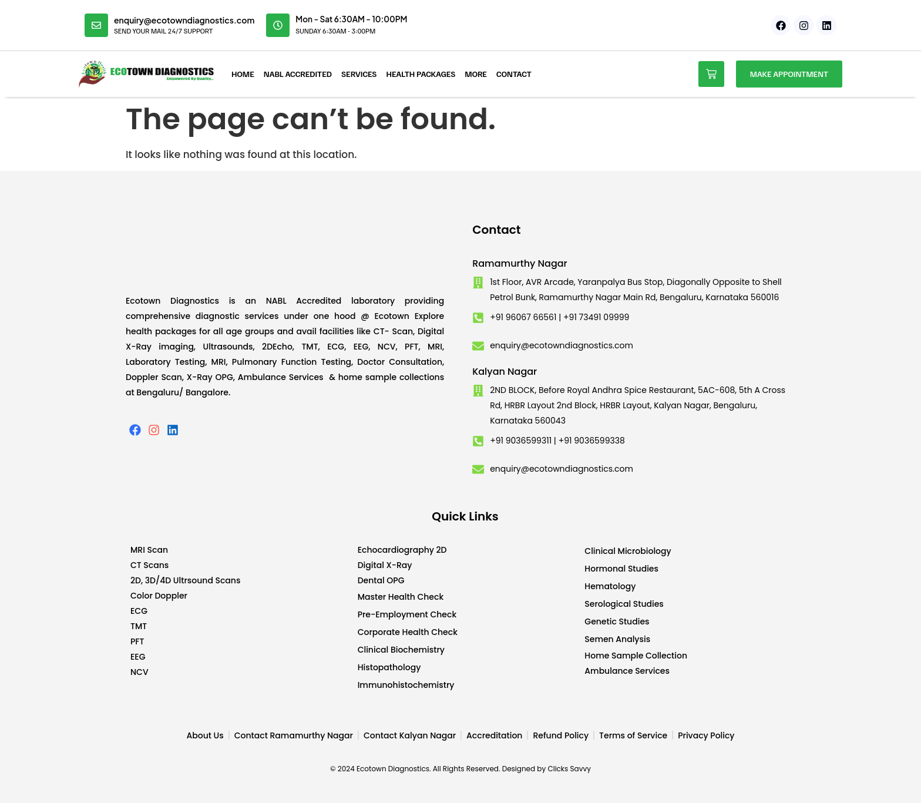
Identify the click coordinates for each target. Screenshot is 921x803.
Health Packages (420, 74)
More (476, 74)
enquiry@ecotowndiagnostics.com (184, 20)
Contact (514, 74)
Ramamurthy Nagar (519, 263)
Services (359, 74)
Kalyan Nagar (504, 371)
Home (242, 74)
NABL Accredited (298, 74)
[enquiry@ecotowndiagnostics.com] (96, 25)
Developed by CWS (789, 784)
